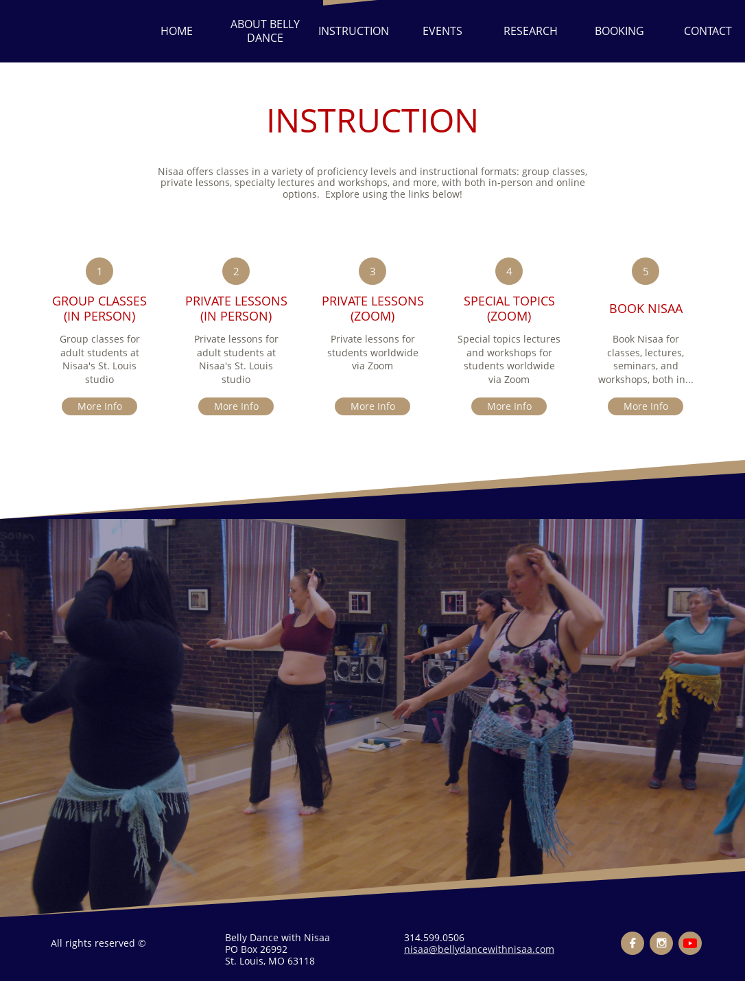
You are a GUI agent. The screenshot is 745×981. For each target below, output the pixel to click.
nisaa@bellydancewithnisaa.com (479, 949)
